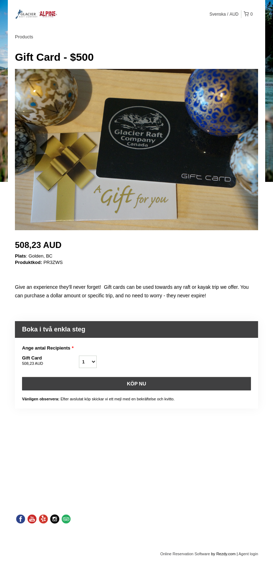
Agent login (248, 554)
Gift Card (50, 361)
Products (24, 36)
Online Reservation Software (185, 554)
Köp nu (136, 383)
